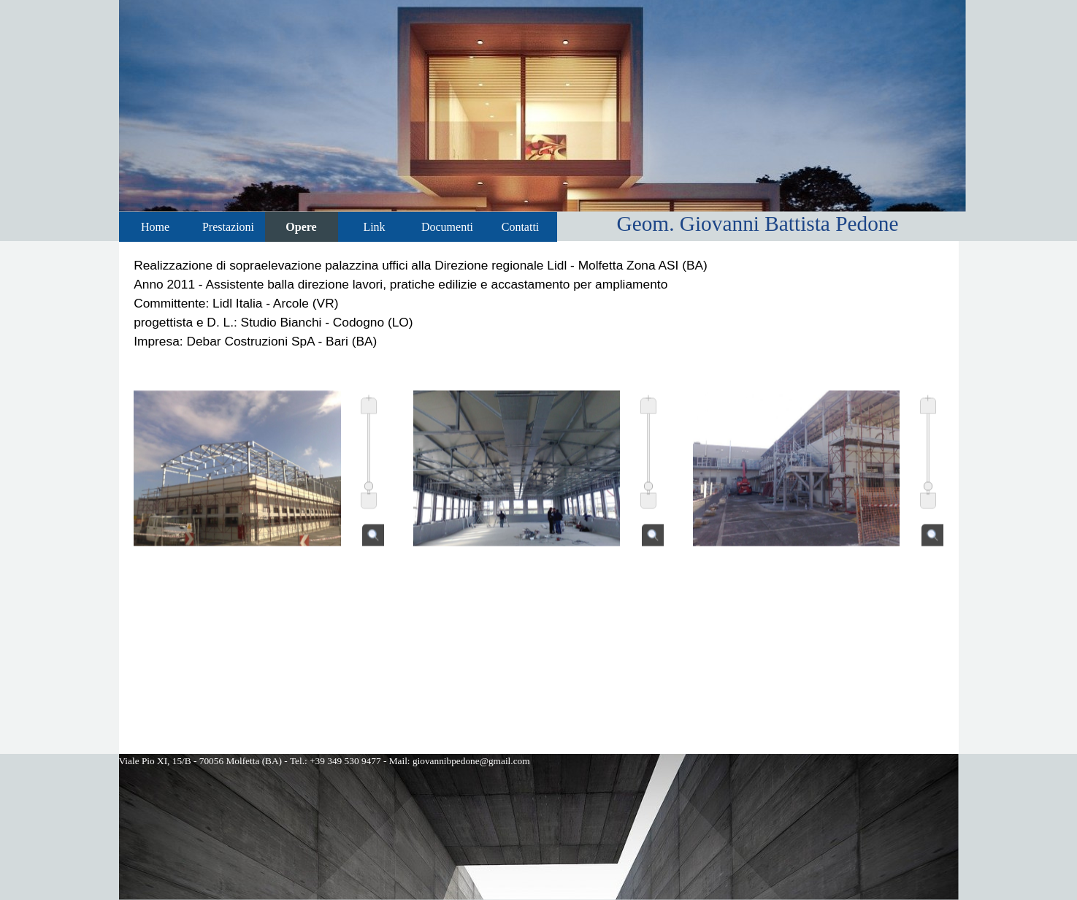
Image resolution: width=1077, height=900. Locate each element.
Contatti (521, 227)
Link (374, 227)
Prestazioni (228, 227)
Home (155, 227)
